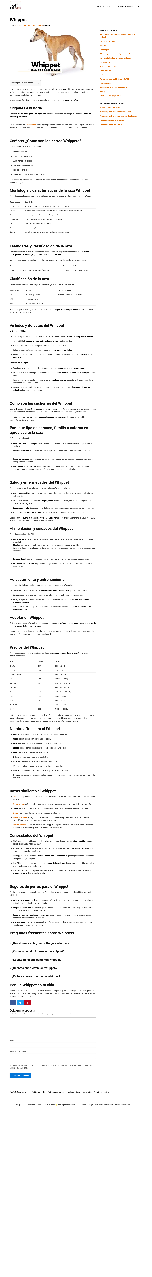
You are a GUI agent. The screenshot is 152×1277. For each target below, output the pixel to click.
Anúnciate (105, 1092)
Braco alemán (105, 83)
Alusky (102, 92)
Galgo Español (19, 804)
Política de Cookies (39, 1092)
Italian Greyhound (20, 817)
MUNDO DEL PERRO (125, 7)
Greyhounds (31, 125)
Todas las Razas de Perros (33, 25)
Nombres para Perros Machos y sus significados (118, 116)
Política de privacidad (56, 1092)
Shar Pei (103, 45)
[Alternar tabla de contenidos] (36, 83)
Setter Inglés (105, 62)
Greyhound (17, 796)
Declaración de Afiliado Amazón (88, 1092)
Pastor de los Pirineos (108, 66)
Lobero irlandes (19, 825)
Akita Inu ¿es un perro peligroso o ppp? (115, 54)
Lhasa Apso (104, 50)
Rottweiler (104, 75)
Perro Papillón (105, 71)
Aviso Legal (70, 1092)
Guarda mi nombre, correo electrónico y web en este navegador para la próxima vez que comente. (51, 1066)
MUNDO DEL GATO (104, 7)
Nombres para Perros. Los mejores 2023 (115, 112)
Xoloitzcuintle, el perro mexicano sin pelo (115, 58)
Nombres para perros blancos (111, 124)
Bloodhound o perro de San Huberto (113, 87)
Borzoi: (16, 813)
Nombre (13, 1040)
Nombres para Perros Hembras (112, 120)
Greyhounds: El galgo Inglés (110, 96)
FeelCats (18, 25)
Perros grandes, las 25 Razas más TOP (114, 79)
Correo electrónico (19, 1051)
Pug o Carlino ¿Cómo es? (109, 41)
